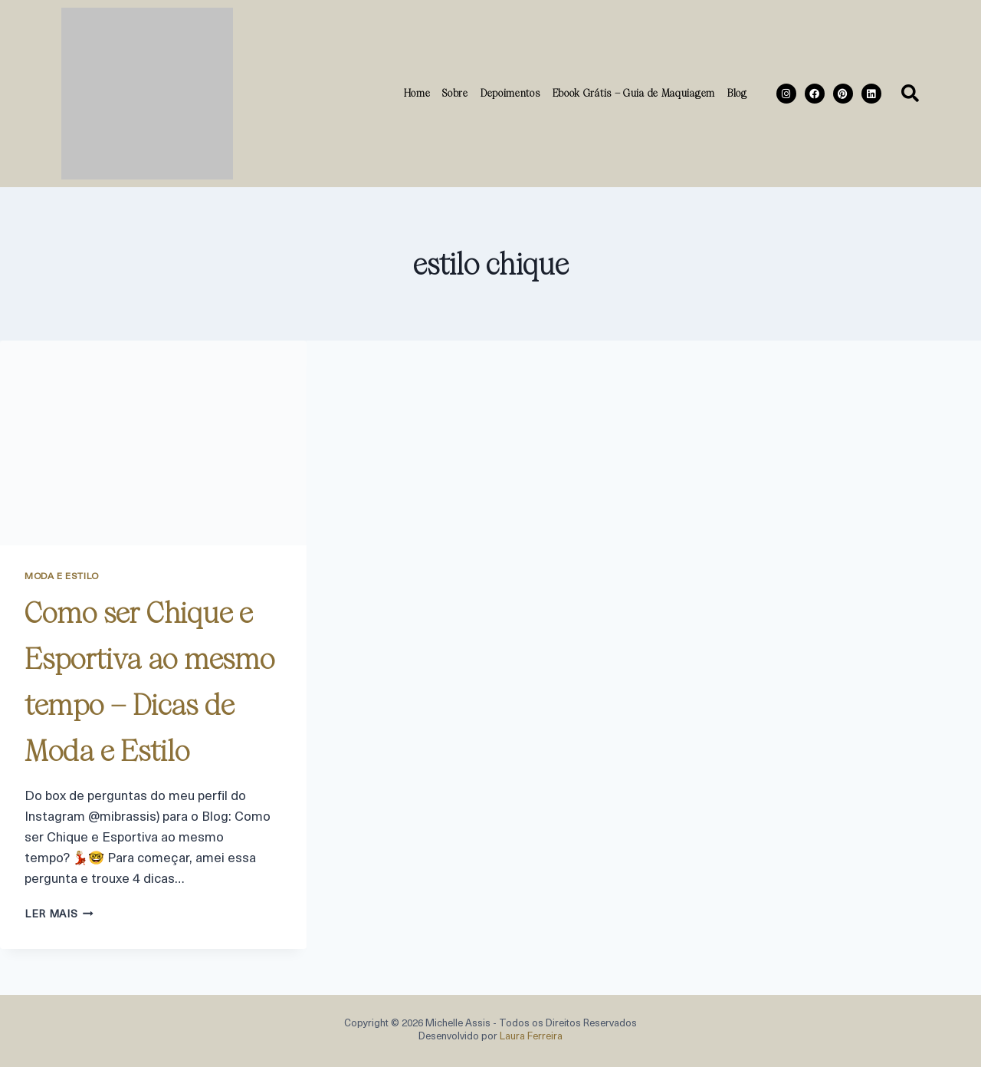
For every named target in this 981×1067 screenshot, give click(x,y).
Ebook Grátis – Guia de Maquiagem (634, 93)
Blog (737, 93)
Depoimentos (510, 93)
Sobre (455, 93)
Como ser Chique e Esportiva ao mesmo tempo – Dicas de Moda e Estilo (146, 704)
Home (417, 93)
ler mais (59, 961)
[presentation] (153, 443)
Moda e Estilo (62, 576)
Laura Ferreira (531, 1037)
